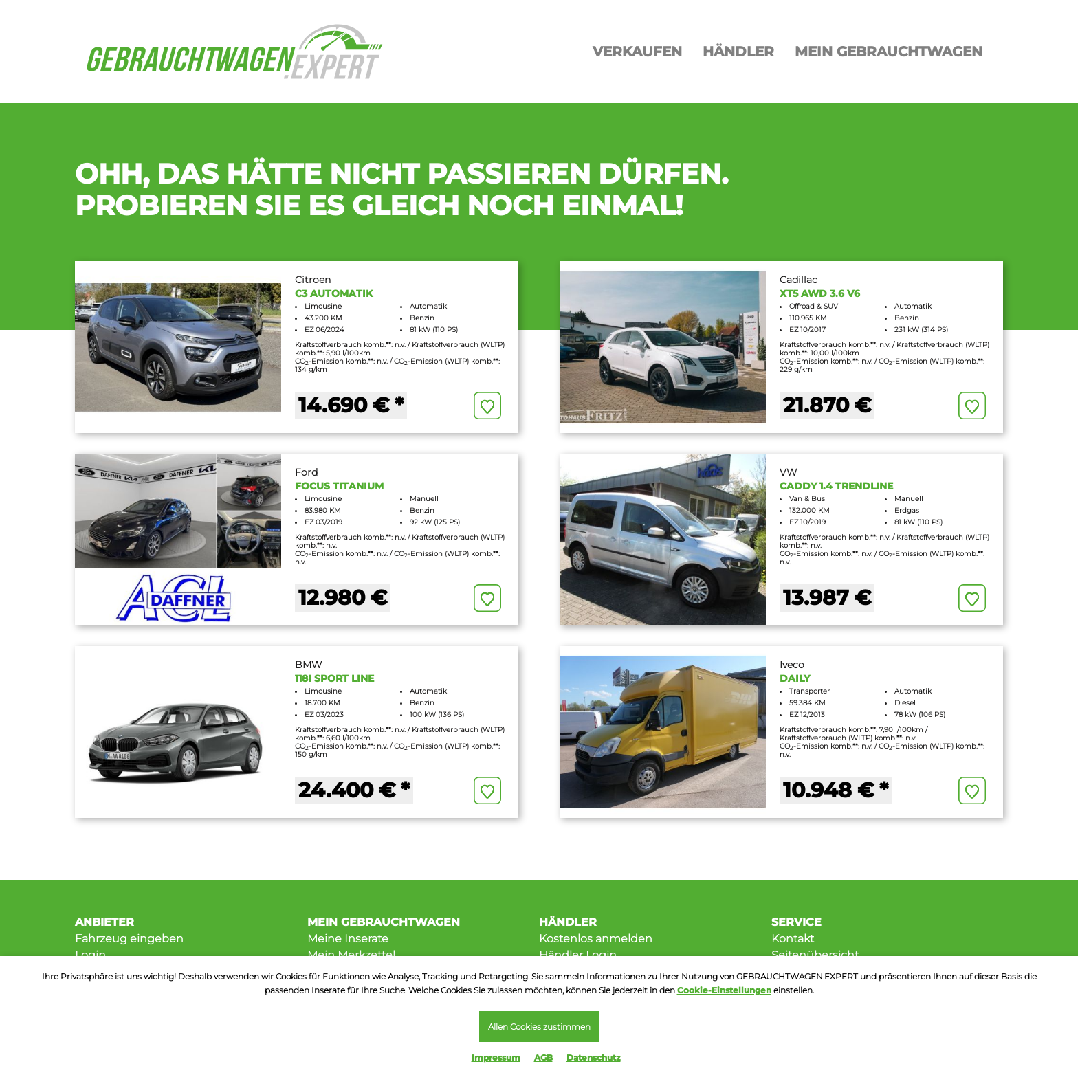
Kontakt (792, 938)
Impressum (496, 1057)
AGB (543, 1057)
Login (90, 955)
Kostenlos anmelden (595, 938)
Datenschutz (593, 1057)
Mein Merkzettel (351, 955)
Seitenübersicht (815, 955)
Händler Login (578, 955)
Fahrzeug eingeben (129, 938)
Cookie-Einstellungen (724, 990)
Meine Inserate (347, 938)
